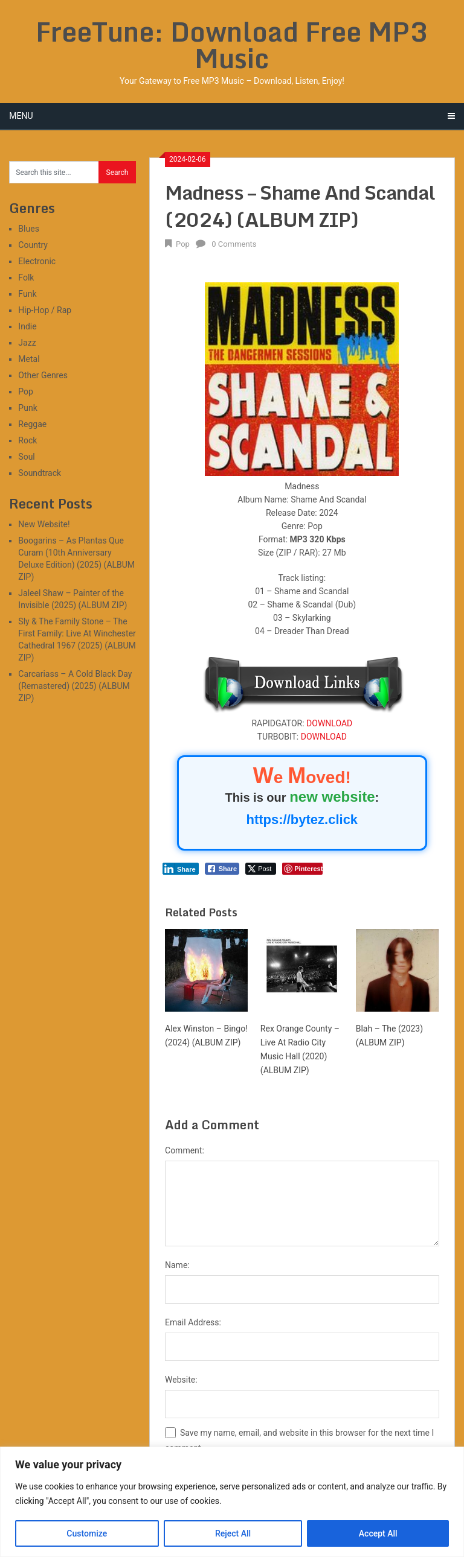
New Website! (43, 524)
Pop (183, 244)
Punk (27, 408)
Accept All (378, 1533)
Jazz (27, 342)
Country (33, 245)
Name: (177, 1265)
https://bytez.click (302, 819)
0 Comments (233, 244)
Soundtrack (39, 473)
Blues (28, 228)
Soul (26, 456)
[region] (232, 1502)
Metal (28, 359)
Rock (27, 440)
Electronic (37, 261)
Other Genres (43, 375)
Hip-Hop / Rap (44, 310)
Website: (181, 1379)
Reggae (32, 424)
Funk (27, 294)
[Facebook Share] (222, 869)
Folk (26, 277)
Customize (86, 1533)
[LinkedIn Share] (181, 869)
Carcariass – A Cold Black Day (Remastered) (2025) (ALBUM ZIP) (75, 686)
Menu (21, 116)
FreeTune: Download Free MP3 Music (232, 45)
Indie (27, 326)
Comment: (184, 1150)
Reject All (233, 1533)
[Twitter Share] (260, 869)
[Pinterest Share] (302, 869)
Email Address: (193, 1322)
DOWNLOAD (329, 723)
